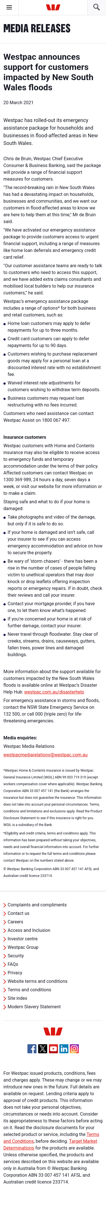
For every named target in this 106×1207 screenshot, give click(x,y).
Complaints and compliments (37, 905)
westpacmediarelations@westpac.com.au (45, 754)
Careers (15, 921)
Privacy (15, 972)
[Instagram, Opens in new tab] (74, 1051)
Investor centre (23, 938)
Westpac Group (23, 947)
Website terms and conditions (38, 981)
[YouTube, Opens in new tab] (53, 1048)
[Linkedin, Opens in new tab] (64, 1048)
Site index (17, 998)
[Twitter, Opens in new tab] (42, 1048)
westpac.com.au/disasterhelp (54, 692)
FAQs (13, 964)
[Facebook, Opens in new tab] (32, 1048)
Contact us (18, 913)
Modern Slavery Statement (34, 1006)
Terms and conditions (29, 989)
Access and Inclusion (29, 930)
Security (16, 955)
